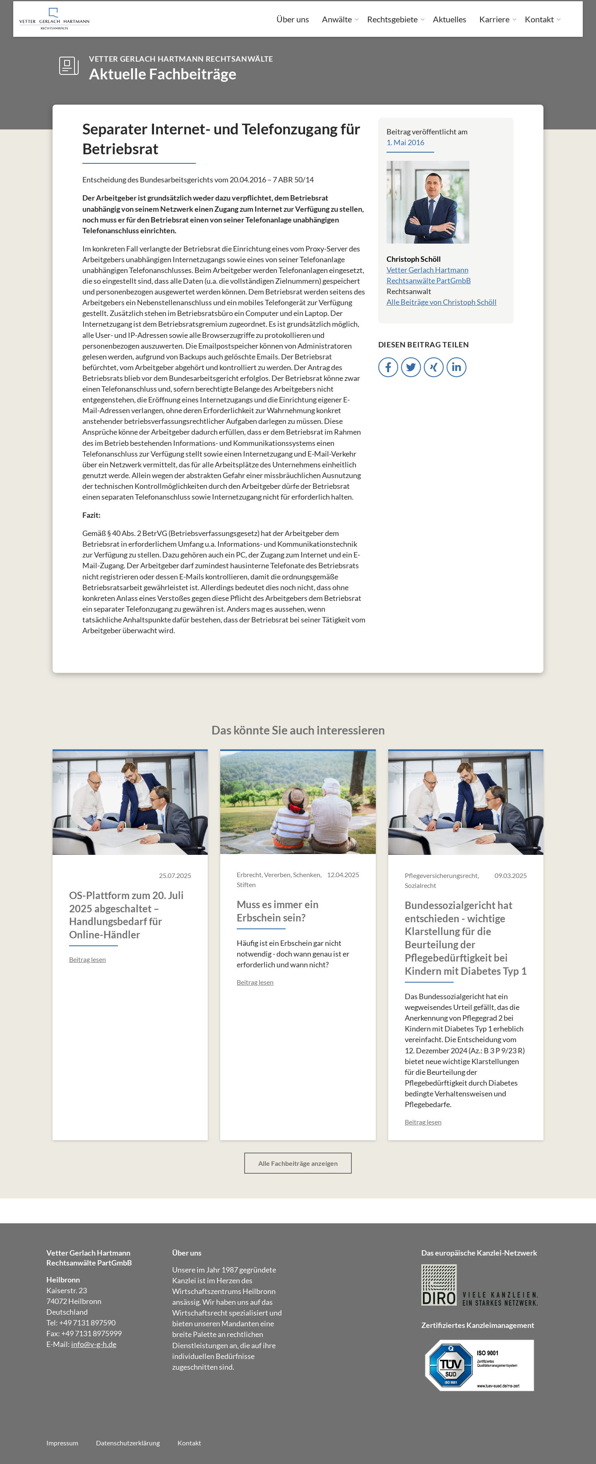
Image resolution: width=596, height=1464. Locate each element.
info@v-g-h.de (93, 1344)
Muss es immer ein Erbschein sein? (278, 910)
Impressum (62, 1443)
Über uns (292, 19)
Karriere (494, 19)
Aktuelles (449, 19)
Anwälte (337, 19)
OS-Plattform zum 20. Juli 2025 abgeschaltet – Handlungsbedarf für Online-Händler (126, 915)
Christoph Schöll (414, 258)
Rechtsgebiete (392, 19)
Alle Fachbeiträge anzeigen (298, 1163)
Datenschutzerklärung (128, 1443)
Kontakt (539, 19)
